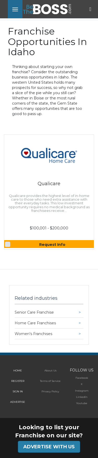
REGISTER (17, 381)
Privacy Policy (50, 391)
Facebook (82, 378)
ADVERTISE (17, 402)
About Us (50, 370)
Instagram (82, 390)
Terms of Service (50, 381)
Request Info (52, 244)
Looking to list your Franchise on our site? (49, 431)
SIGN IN (18, 391)
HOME (17, 370)
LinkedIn (82, 397)
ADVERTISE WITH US (49, 447)
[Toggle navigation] (15, 9)
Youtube (81, 403)
